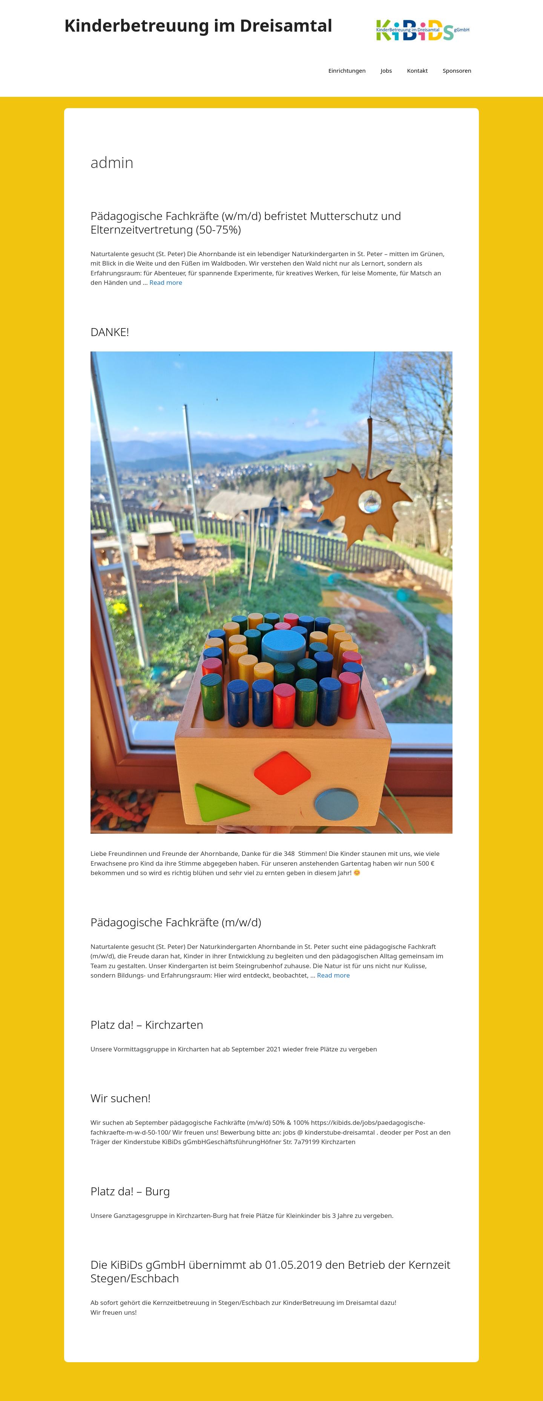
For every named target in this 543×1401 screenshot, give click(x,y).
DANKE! (109, 331)
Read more (165, 282)
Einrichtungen (347, 70)
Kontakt (417, 70)
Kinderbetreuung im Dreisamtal (198, 25)
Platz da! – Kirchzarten (146, 1024)
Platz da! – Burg (130, 1191)
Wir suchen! (120, 1098)
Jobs (386, 70)
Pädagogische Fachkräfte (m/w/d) (175, 922)
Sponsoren (457, 70)
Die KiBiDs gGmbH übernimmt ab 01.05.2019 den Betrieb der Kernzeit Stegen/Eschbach (270, 1271)
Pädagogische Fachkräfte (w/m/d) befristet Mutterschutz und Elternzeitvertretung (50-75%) (245, 222)
